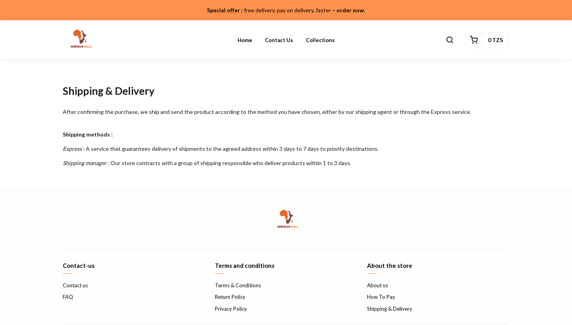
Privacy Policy (231, 309)
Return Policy (230, 297)
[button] (450, 40)
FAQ (68, 297)
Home (245, 40)
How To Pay (381, 297)
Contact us (279, 40)
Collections (320, 40)
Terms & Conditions (238, 285)
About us (377, 285)
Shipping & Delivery (389, 309)
